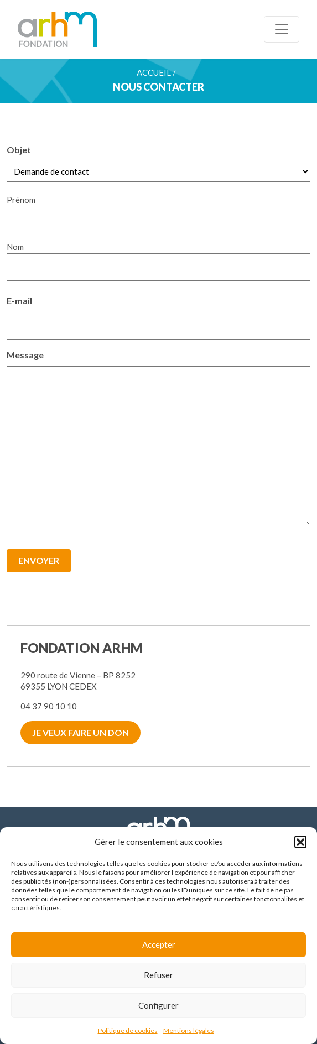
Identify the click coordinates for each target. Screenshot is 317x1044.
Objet (19, 149)
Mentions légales (188, 1030)
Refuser (158, 975)
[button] (300, 841)
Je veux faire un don (80, 732)
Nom (15, 247)
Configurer (158, 1005)
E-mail (19, 300)
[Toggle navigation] (281, 29)
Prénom (21, 200)
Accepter (158, 944)
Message (25, 354)
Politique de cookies (128, 1030)
